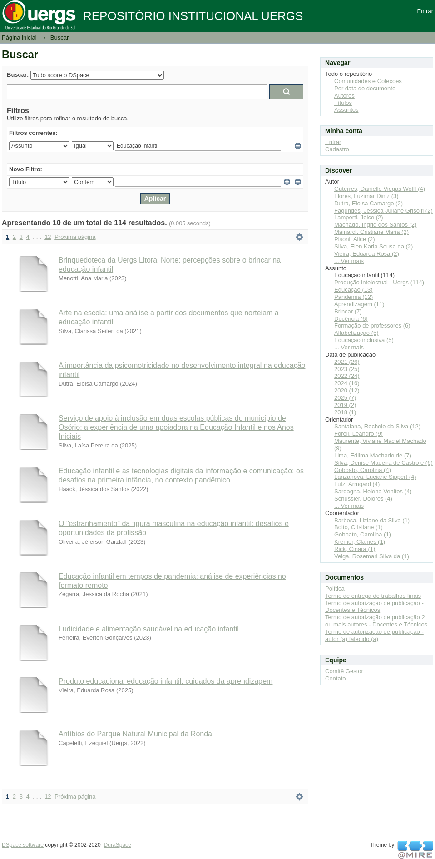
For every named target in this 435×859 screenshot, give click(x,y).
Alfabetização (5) (356, 332)
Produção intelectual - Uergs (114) (379, 282)
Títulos (343, 102)
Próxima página (74, 236)
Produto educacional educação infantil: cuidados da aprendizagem (165, 681)
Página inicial (19, 37)
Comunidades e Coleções (368, 81)
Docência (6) (351, 318)
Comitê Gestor (344, 671)
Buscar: (18, 74)
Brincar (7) (348, 311)
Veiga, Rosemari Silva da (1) (371, 556)
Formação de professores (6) (372, 325)
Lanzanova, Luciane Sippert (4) (375, 476)
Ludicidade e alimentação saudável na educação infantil (149, 629)
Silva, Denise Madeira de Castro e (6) (383, 462)
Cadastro (337, 149)
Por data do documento (364, 88)
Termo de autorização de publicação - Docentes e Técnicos (374, 607)
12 (47, 236)
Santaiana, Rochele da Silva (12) (377, 426)
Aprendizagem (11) (359, 304)
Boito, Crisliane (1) (358, 527)
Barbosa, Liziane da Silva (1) (372, 520)
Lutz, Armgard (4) (357, 484)
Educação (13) (353, 289)
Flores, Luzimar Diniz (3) (366, 196)
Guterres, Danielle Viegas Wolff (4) (379, 188)
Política (335, 588)
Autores (344, 95)
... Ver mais (349, 261)
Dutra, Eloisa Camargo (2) (368, 203)
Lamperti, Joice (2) (358, 217)
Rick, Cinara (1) (354, 549)
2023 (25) (347, 369)
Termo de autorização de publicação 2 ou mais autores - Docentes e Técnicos (376, 621)
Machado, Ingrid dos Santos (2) (375, 224)
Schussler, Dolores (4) (363, 498)
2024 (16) (347, 383)
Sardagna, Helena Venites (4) (373, 491)
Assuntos (346, 109)
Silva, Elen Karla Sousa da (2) (373, 246)
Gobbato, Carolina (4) (362, 470)
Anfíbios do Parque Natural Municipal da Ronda (135, 734)
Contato (335, 678)
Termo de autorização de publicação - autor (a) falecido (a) (374, 635)
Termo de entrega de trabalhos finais (373, 595)
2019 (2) (345, 405)
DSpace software (23, 845)
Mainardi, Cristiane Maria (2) (371, 231)
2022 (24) (347, 375)
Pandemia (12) (353, 296)
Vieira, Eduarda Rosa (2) (366, 253)
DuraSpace (117, 845)
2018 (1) (345, 412)
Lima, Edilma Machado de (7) (372, 455)
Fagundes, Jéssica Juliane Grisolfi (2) (383, 210)
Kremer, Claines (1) (359, 541)
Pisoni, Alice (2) (354, 239)
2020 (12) (347, 390)
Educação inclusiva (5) (364, 340)
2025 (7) (345, 397)
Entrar (425, 11)
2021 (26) (347, 361)
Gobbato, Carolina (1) (362, 534)
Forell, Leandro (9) (358, 433)
